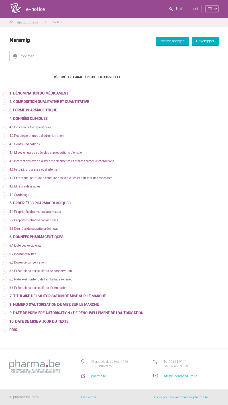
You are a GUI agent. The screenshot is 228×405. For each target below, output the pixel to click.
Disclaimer (88, 397)
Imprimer (27, 56)
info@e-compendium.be (180, 376)
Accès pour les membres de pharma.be (182, 397)
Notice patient (183, 9)
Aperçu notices (27, 22)
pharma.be (98, 376)
